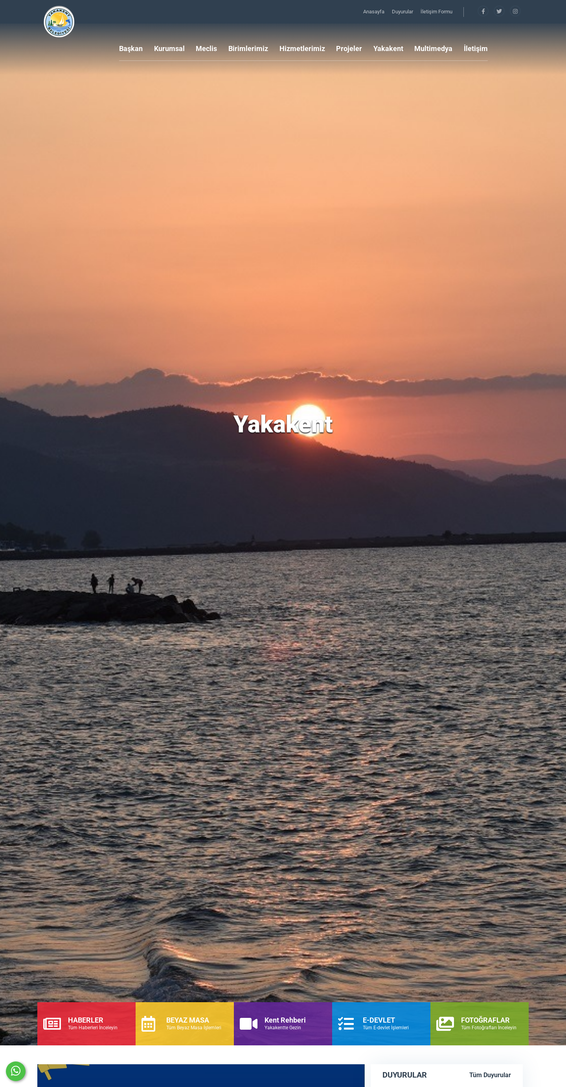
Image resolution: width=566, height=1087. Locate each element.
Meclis (206, 48)
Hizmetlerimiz (302, 48)
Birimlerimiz (248, 48)
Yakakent (388, 48)
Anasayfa (374, 12)
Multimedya (433, 48)
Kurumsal (169, 48)
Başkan (131, 48)
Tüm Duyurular (490, 1075)
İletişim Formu (436, 12)
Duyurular (403, 12)
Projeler (349, 48)
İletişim (476, 48)
